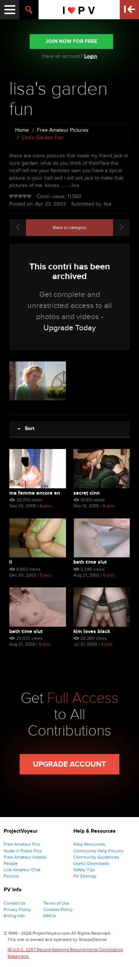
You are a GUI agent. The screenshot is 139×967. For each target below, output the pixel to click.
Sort (25, 428)
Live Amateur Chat (22, 869)
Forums (11, 876)
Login (90, 56)
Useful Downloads (91, 863)
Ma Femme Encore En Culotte (34, 493)
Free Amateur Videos (25, 857)
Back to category (69, 227)
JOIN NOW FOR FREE (71, 41)
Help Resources (89, 844)
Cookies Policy (58, 909)
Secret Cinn (86, 493)
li (10, 562)
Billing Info (14, 915)
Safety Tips (84, 869)
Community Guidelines (96, 857)
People (11, 863)
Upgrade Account (69, 764)
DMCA (49, 915)
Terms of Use (56, 903)
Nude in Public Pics (23, 850)
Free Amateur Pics (22, 844)
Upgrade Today (69, 327)
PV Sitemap (84, 876)
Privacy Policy (17, 909)
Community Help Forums (98, 850)
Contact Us (15, 903)
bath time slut (90, 562)
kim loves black (91, 631)
